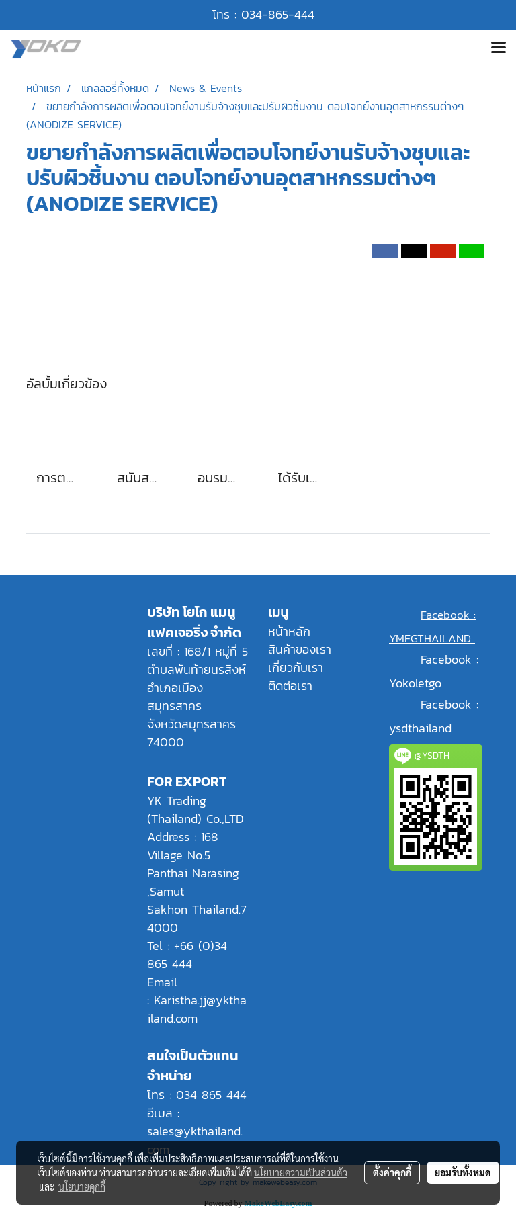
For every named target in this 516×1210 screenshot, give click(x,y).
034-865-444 (277, 14)
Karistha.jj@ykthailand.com (197, 1009)
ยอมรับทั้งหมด (463, 1172)
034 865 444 (211, 1095)
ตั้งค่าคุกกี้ (392, 1172)
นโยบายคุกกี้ (81, 1186)
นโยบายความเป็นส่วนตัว (300, 1172)
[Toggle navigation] (498, 49)
